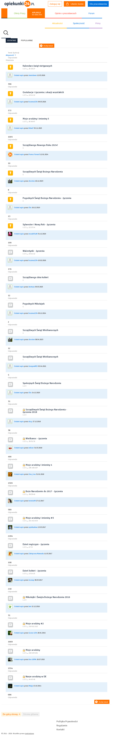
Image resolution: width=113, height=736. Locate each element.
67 (34, 121)
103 (33, 653)
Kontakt (60, 729)
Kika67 (31, 128)
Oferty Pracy (19, 13)
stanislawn (33, 75)
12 (34, 95)
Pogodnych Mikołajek (34, 303)
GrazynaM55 (33, 366)
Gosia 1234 (33, 633)
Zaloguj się (55, 4)
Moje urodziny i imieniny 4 (39, 464)
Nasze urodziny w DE (36, 676)
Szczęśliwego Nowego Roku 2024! (40, 145)
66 (32, 121)
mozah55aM (33, 234)
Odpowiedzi (12, 58)
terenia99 (32, 501)
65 (30, 121)
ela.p (30, 421)
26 (32, 69)
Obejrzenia (10, 60)
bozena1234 (33, 102)
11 (32, 95)
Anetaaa (32, 287)
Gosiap (31, 580)
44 (30, 679)
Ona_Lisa (32, 474)
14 (34, 227)
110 (30, 626)
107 (36, 468)
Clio (30, 207)
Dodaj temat (48, 46)
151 (30, 521)
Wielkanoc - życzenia (36, 438)
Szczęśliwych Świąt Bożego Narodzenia (43, 171)
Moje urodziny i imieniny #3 (40, 517)
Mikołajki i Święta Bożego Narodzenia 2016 (48, 597)
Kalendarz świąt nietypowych (37, 65)
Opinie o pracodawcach (65, 13)
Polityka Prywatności (67, 721)
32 (34, 441)
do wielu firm (37, 13)
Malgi (31, 686)
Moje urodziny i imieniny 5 (36, 118)
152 (33, 521)
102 (30, 653)
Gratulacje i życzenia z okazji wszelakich (43, 92)
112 (36, 626)
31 (32, 441)
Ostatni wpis (19, 75)
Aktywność (10, 55)
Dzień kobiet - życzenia (34, 570)
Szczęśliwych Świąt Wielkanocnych (40, 330)
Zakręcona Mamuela (36, 554)
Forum (91, 13)
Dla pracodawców (98, 4)
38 (30, 494)
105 (30, 468)
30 (30, 441)
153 (36, 521)
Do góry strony (10, 714)
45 (32, 679)
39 (32, 494)
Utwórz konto (75, 4)
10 (30, 95)
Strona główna (30, 714)
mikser (31, 448)
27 (34, 69)
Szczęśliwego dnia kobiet (35, 277)
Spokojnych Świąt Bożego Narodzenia (42, 383)
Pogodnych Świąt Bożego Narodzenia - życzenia (47, 198)
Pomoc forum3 (34, 154)
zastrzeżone (29, 733)
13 (32, 227)
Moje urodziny (33, 650)
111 (33, 626)
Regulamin (61, 725)
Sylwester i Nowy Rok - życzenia (39, 224)
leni (30, 606)
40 (34, 494)
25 (30, 69)
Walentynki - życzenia (33, 250)
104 (36, 653)
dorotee (32, 181)
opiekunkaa (33, 527)
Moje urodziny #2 (35, 623)
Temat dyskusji (13, 53)
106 (33, 468)
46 (34, 679)
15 (34, 574)
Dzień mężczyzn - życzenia (36, 544)
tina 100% (32, 659)
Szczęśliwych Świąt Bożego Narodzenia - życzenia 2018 (45, 411)
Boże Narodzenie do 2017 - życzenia (44, 491)
